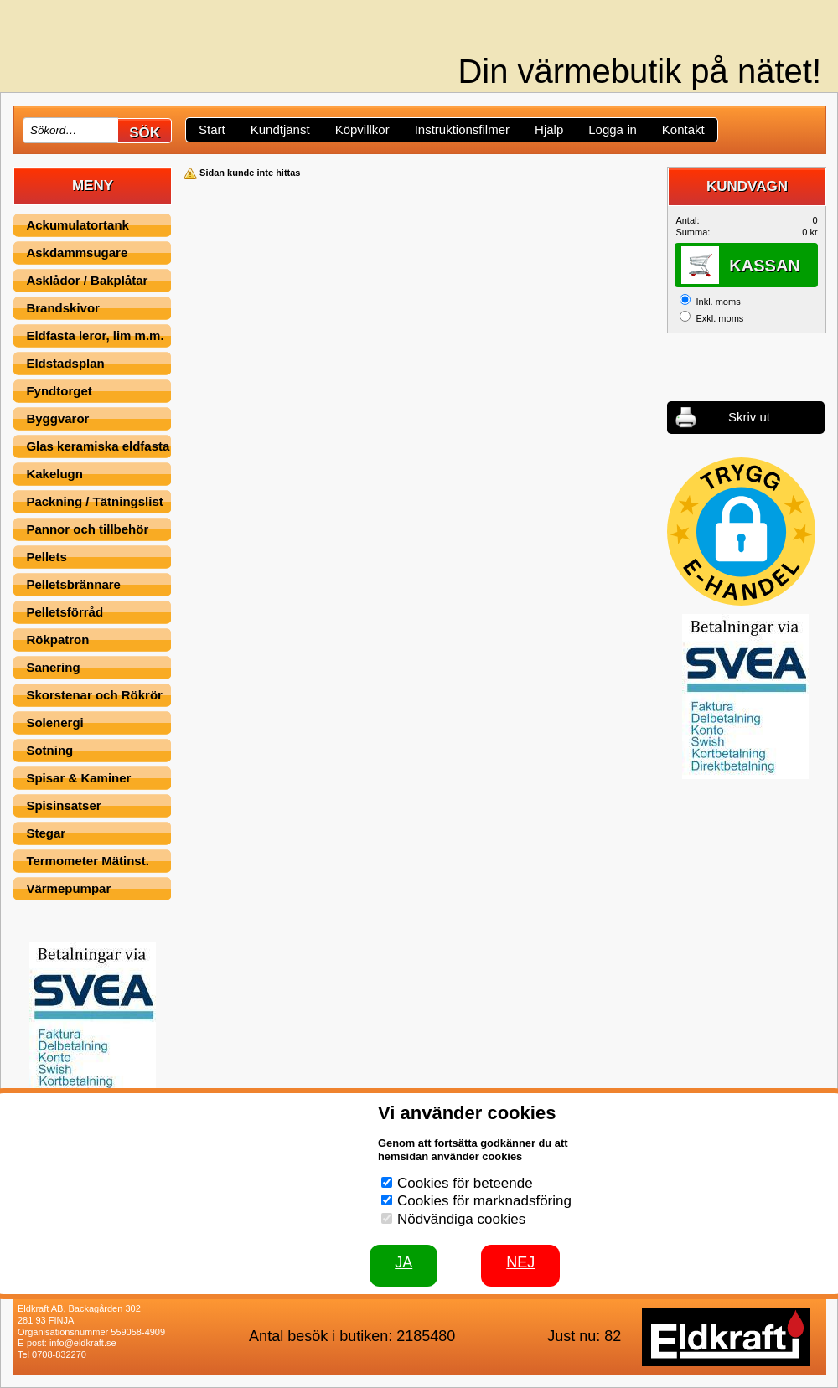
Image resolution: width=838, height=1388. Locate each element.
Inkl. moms (718, 302)
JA (403, 1262)
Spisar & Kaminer (78, 778)
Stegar (45, 833)
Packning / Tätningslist (94, 501)
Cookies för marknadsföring (484, 1201)
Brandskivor (63, 308)
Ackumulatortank (77, 225)
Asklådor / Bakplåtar (86, 280)
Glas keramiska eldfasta (97, 446)
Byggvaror (57, 418)
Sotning (49, 750)
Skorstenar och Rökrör (94, 695)
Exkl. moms (719, 318)
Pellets (46, 557)
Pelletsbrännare (73, 584)
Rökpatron (57, 639)
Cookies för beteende (465, 1183)
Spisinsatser (63, 805)
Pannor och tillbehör (87, 529)
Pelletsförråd (64, 612)
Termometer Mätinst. (87, 861)
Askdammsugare (76, 252)
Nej (520, 1262)
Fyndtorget (58, 391)
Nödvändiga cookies (461, 1219)
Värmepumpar (68, 888)
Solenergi (54, 722)
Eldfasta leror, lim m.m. (94, 335)
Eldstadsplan (65, 363)
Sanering (53, 667)
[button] (741, 531)
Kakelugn (54, 474)
